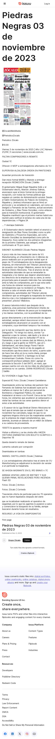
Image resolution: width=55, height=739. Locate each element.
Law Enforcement (10, 703)
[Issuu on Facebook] (5, 734)
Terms (5, 694)
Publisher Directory (11, 676)
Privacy (5, 699)
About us (6, 631)
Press (4, 650)
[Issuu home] (25, 3)
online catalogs (30, 579)
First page (7, 520)
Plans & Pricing (9, 643)
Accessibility (8, 720)
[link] (47, 3)
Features (33, 637)
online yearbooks (13, 579)
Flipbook (33, 643)
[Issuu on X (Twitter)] (20, 734)
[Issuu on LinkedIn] (12, 734)
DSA (4, 716)
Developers (7, 670)
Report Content (9, 707)
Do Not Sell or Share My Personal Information (23, 725)
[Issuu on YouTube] (34, 734)
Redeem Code (9, 683)
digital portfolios (42, 576)
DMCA (5, 712)
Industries (33, 650)
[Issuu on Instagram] (27, 734)
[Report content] (50, 533)
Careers (5, 637)
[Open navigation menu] (4, 3)
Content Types (36, 631)
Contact (6, 656)
